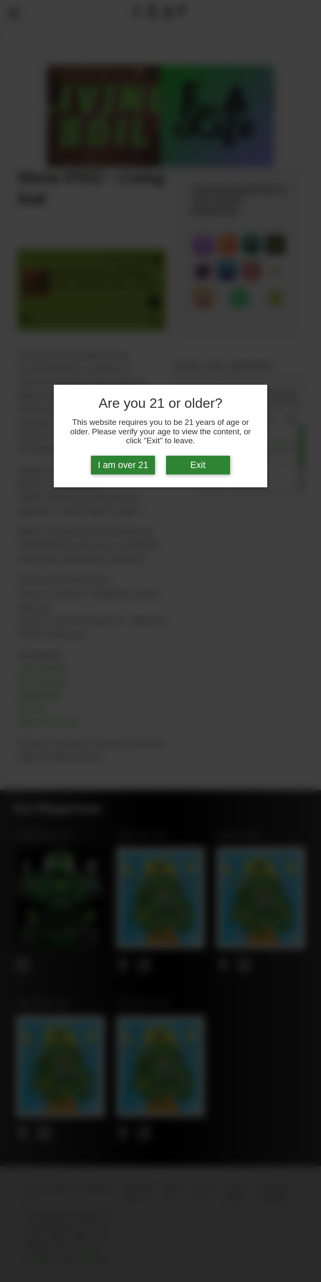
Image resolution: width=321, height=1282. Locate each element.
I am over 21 (123, 465)
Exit (198, 465)
